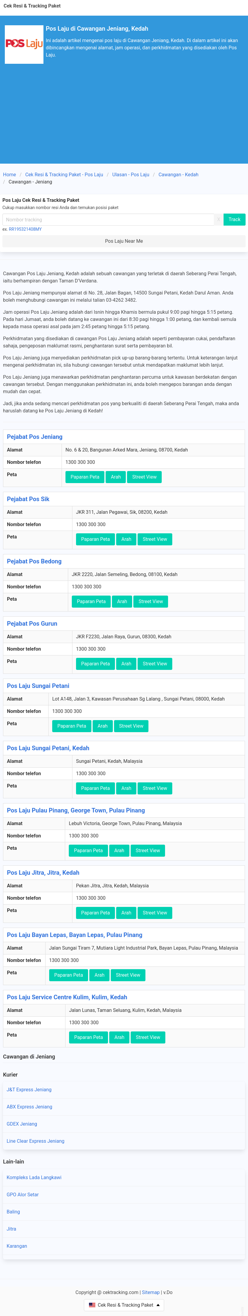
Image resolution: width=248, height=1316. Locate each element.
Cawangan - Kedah (178, 174)
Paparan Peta (85, 477)
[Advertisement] (124, 118)
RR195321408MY (25, 229)
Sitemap (151, 1292)
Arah (116, 477)
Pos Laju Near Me (124, 241)
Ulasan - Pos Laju (130, 174)
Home (9, 174)
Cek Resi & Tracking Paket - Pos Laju (64, 174)
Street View (144, 477)
